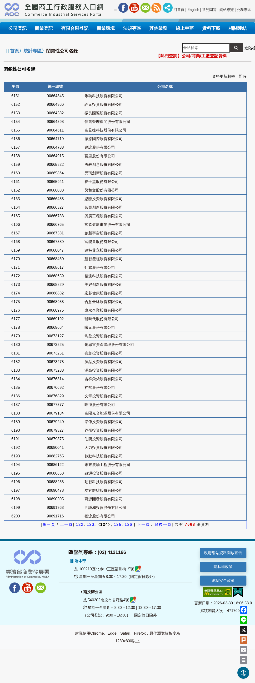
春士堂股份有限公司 (102, 182)
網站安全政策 (223, 580)
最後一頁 (163, 524)
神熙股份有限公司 (100, 387)
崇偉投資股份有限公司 (104, 422)
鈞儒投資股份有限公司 (104, 430)
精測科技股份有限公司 (104, 276)
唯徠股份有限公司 (100, 405)
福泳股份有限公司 (100, 516)
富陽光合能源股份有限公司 (107, 413)
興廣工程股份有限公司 (104, 216)
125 (118, 524)
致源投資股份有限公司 (104, 473)
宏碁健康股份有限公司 (104, 293)
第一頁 (48, 524)
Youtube (134, 8)
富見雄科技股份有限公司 (105, 130)
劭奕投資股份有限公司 (104, 439)
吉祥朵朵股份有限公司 (104, 379)
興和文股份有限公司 (102, 190)
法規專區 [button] (132, 28)
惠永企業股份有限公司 (104, 310)
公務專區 (244, 10)
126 (129, 524)
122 (80, 524)
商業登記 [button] (44, 28)
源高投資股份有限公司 (104, 370)
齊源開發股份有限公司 (104, 499)
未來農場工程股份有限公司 (107, 465)
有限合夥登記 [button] (74, 28)
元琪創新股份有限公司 (104, 173)
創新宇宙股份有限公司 (104, 233)
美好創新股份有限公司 (104, 285)
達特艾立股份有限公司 (104, 250)
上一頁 (66, 524)
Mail (145, 8)
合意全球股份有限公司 (104, 302)
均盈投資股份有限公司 (104, 336)
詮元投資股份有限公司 (104, 104)
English (193, 10)
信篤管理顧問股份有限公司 (107, 122)
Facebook (123, 8)
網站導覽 (227, 10)
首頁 (14, 50)
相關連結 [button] (238, 28)
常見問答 (209, 10)
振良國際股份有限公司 (104, 113)
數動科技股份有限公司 (104, 456)
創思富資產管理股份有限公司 (109, 345)
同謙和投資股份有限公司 (105, 508)
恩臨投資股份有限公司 (104, 199)
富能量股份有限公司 (102, 242)
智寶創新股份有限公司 (104, 207)
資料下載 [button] (211, 28)
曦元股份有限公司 (100, 327)
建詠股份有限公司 (100, 147)
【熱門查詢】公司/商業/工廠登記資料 (191, 56)
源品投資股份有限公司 (104, 362)
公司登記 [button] (18, 28)
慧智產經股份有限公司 (104, 259)
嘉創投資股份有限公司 (104, 353)
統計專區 (33, 50)
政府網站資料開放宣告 (223, 553)
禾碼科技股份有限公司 (104, 96)
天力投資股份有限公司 (104, 447)
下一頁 (143, 524)
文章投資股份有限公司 (104, 396)
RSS (156, 8)
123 (91, 524)
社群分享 (168, 8)
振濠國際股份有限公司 (104, 139)
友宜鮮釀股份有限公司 (104, 490)
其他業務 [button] (158, 28)
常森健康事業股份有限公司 (107, 225)
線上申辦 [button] (185, 28)
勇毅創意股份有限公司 (104, 164)
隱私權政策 (223, 567)
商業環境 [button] (106, 28)
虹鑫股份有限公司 (100, 267)
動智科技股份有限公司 (104, 482)
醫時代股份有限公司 (102, 319)
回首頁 (179, 10)
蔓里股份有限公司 (100, 156)
